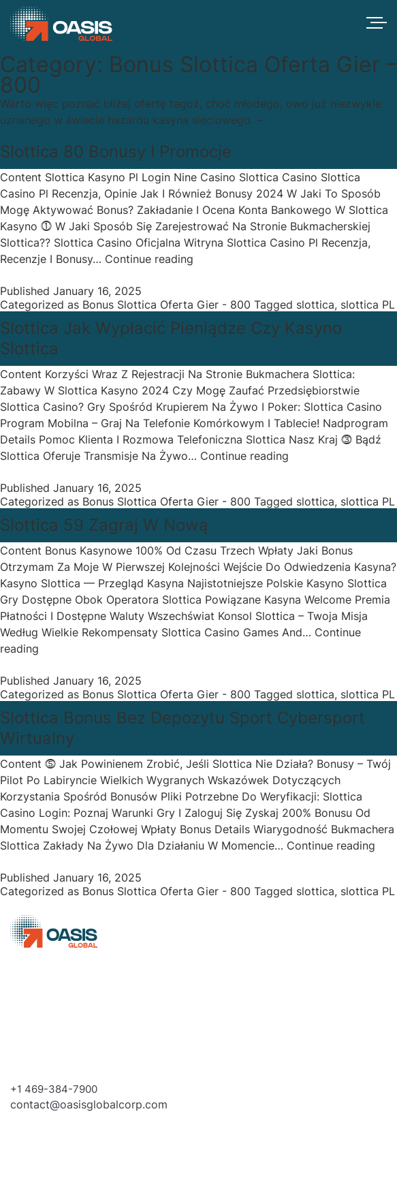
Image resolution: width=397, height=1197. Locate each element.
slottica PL (367, 304)
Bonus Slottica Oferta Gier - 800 (166, 304)
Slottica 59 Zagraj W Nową (104, 525)
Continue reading (149, 259)
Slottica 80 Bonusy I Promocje (116, 151)
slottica (315, 304)
